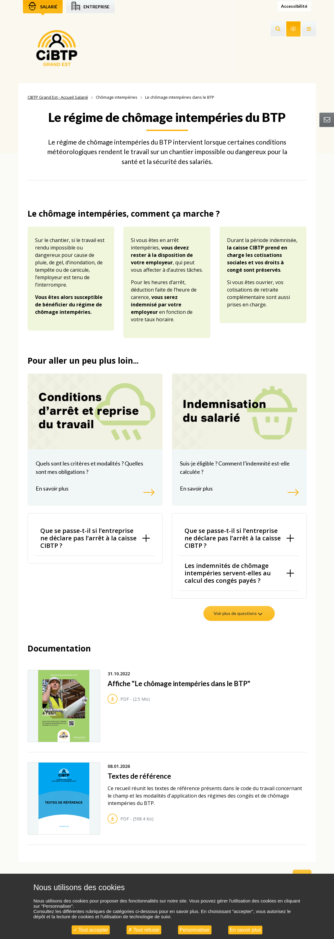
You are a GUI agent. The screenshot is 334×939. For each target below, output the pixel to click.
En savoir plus (245, 930)
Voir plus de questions (238, 613)
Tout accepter (90, 930)
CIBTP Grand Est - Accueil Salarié (58, 97)
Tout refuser (144, 930)
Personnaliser (195, 930)
